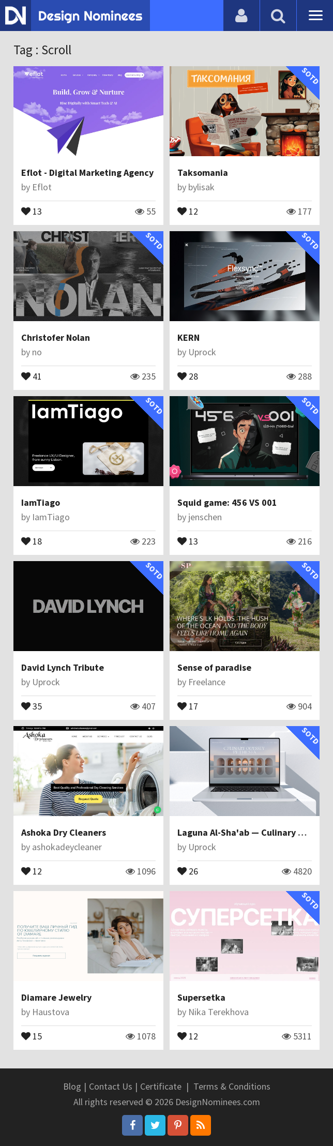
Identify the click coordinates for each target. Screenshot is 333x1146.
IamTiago (40, 502)
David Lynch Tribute (62, 667)
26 (187, 870)
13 (31, 210)
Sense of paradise (214, 667)
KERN (188, 337)
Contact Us (110, 1086)
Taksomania (202, 172)
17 (187, 705)
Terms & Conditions (231, 1086)
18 (31, 540)
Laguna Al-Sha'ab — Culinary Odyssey (255, 832)
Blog (72, 1086)
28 (187, 375)
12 (187, 210)
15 (31, 1035)
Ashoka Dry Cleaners (63, 832)
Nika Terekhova (218, 1012)
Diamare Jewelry (56, 997)
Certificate (160, 1086)
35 (31, 705)
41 (31, 375)
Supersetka (201, 997)
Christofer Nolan (55, 337)
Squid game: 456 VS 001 (227, 502)
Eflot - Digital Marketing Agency (87, 172)
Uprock (202, 352)
